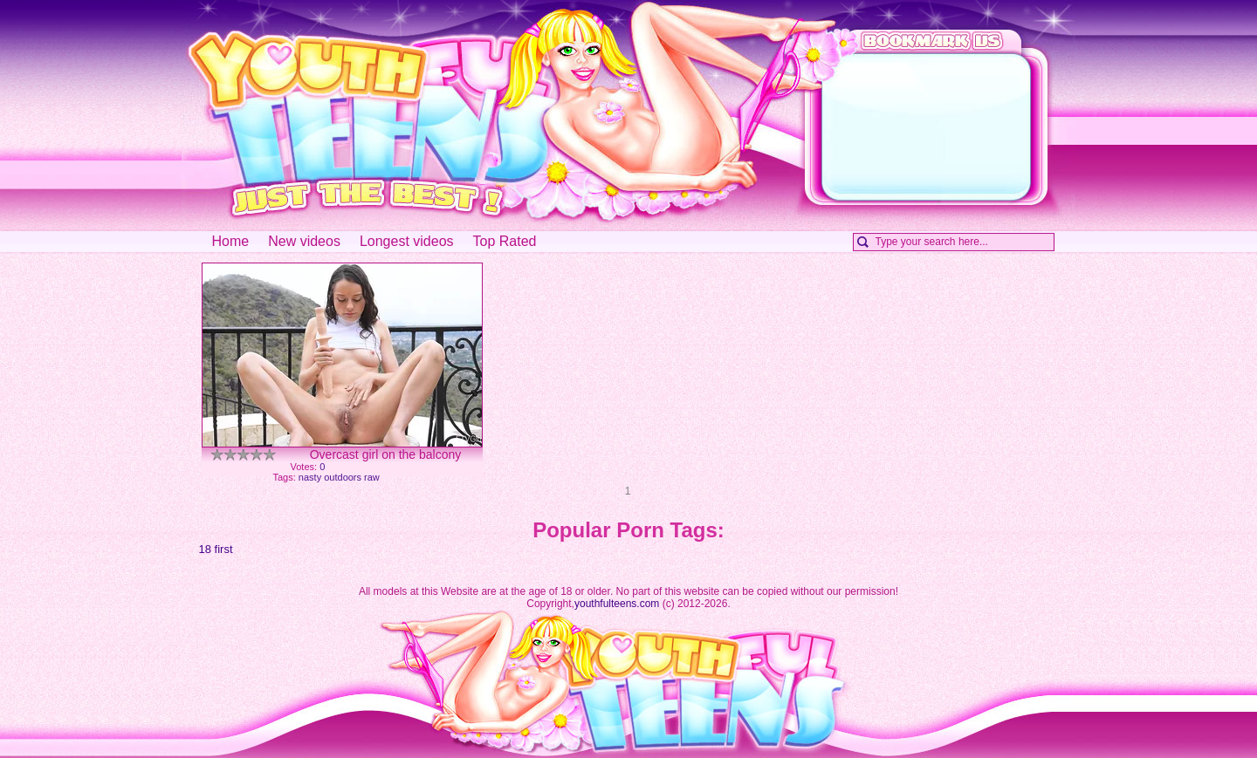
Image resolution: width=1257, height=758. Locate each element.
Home (231, 241)
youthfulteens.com (616, 604)
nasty (310, 477)
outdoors (342, 477)
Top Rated (505, 241)
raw (372, 477)
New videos (304, 241)
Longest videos (407, 241)
